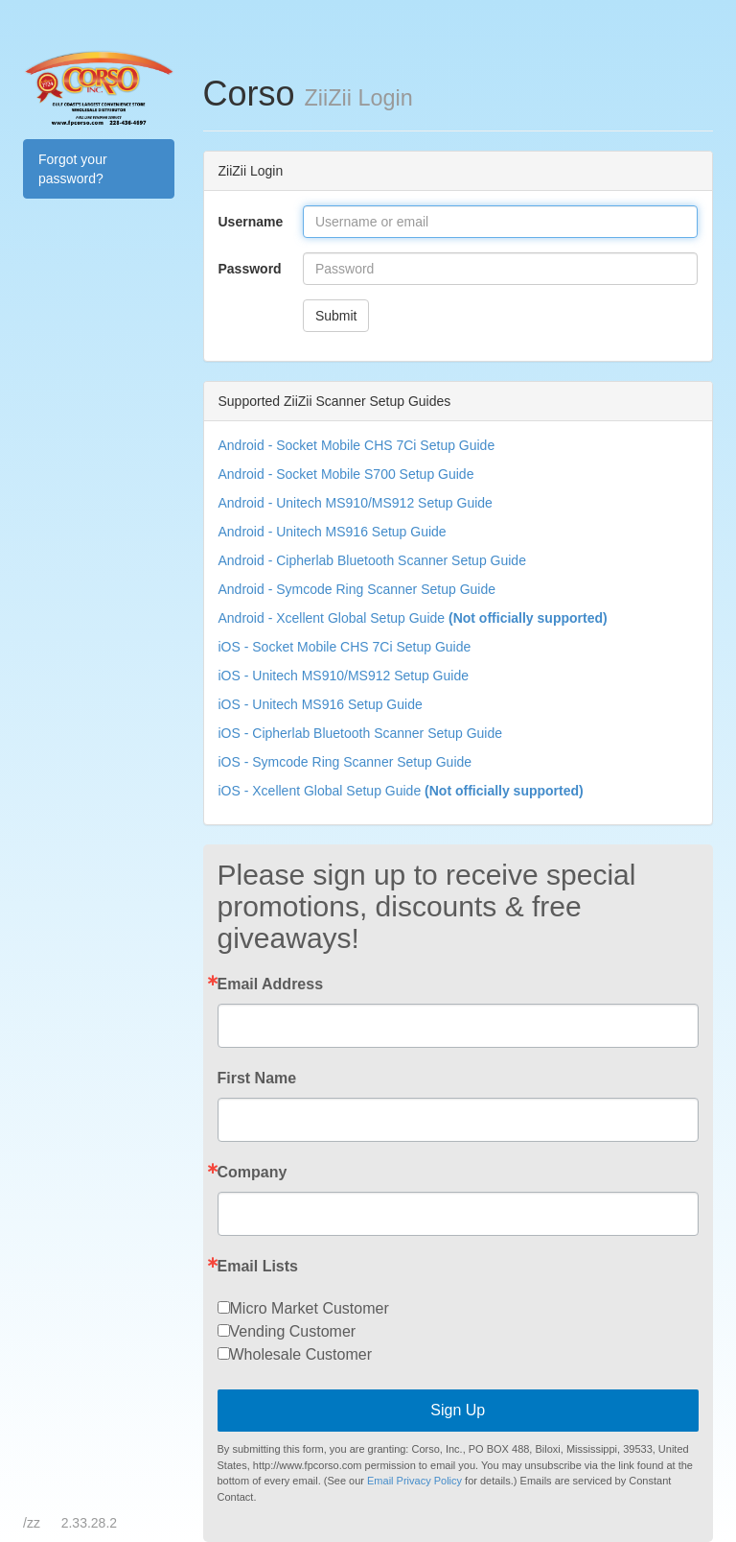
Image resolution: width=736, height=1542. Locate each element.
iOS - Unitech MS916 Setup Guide (320, 704)
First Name (257, 1078)
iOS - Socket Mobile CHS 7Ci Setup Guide (345, 646)
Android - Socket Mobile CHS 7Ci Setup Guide (356, 445)
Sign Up (457, 1410)
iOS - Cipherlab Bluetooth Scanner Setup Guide (360, 733)
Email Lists (258, 1266)
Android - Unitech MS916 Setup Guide (332, 531)
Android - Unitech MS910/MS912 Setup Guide (355, 502)
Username (251, 221)
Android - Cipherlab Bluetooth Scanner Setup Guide (372, 560)
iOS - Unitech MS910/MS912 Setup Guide (343, 675)
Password (250, 268)
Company (253, 1172)
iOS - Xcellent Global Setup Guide (401, 790)
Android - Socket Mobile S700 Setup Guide (346, 474)
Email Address (271, 984)
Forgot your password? (72, 169)
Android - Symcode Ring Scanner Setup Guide (357, 589)
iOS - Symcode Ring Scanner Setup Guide (345, 762)
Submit (336, 315)
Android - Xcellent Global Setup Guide (413, 618)
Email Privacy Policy (414, 1480)
